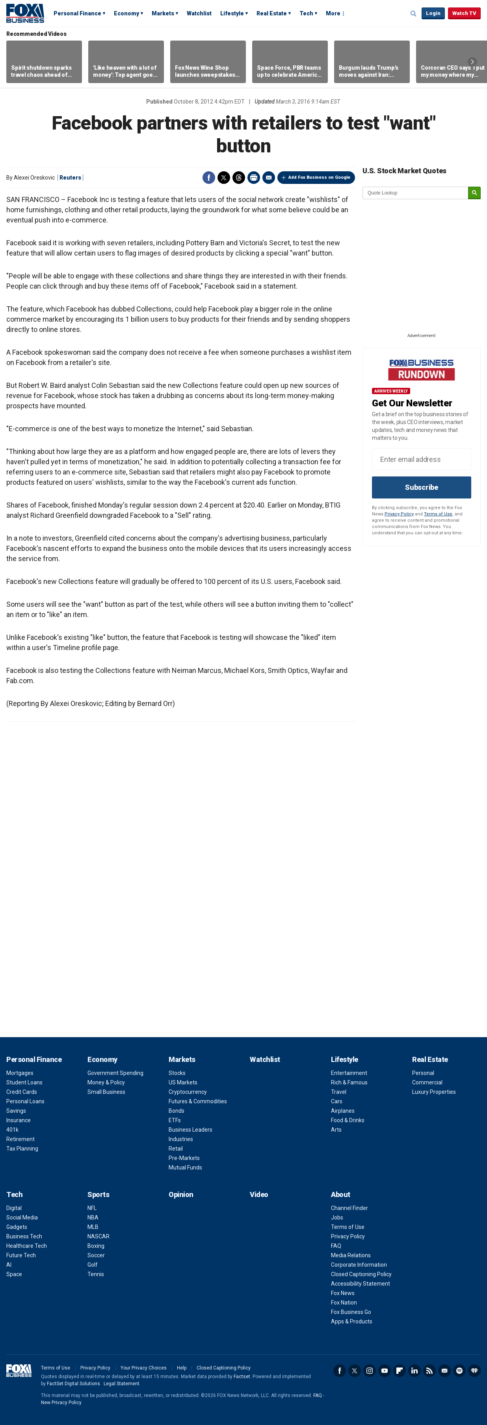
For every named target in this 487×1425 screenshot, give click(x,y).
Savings (16, 1111)
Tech (306, 13)
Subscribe (421, 487)
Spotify (459, 1370)
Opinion (181, 1194)
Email (268, 177)
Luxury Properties (434, 1092)
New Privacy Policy (61, 1402)
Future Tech (21, 1255)
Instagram (369, 1370)
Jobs (337, 1217)
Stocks (177, 1073)
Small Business (106, 1092)
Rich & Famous (349, 1082)
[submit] (474, 193)
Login (433, 13)
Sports (98, 1194)
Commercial (427, 1082)
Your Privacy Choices (144, 1368)
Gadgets (16, 1227)
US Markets (183, 1082)
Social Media (22, 1217)
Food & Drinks (347, 1120)
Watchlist (199, 13)
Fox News (343, 1293)
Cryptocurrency (188, 1092)
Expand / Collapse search (413, 13)
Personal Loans (25, 1101)
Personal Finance (77, 13)
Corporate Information (359, 1265)
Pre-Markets (184, 1158)
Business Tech (24, 1236)
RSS (429, 1370)
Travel (338, 1092)
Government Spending (115, 1073)
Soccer (96, 1255)
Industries (181, 1139)
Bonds (176, 1111)
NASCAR (98, 1236)
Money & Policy (106, 1082)
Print (253, 177)
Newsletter (444, 1370)
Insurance (18, 1120)
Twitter (223, 177)
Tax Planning (22, 1148)
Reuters (70, 177)
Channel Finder (349, 1208)
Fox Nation (344, 1302)
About (340, 1194)
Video (259, 1194)
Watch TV (464, 13)
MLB (93, 1227)
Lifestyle (232, 13)
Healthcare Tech (26, 1246)
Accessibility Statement (360, 1283)
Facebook (209, 177)
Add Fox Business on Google (319, 177)
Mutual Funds (185, 1167)
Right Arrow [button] (472, 62)
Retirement (20, 1139)
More (333, 13)
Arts (336, 1130)
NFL (92, 1208)
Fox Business (25, 13)
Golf (92, 1265)
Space (14, 1274)
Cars (336, 1101)
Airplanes (343, 1111)
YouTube (384, 1370)
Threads (238, 177)
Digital (14, 1208)
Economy (126, 13)
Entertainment (349, 1073)
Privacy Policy (399, 514)
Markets (163, 13)
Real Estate (272, 13)
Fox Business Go (351, 1312)
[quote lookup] (415, 193)
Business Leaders (190, 1130)
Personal (423, 1073)
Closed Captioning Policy (361, 1274)
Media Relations (351, 1255)
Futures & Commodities (198, 1101)
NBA (93, 1217)
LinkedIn (414, 1370)
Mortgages (19, 1073)
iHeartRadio (474, 1370)
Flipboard (399, 1370)
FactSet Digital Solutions (73, 1383)
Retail (176, 1148)
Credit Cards (21, 1092)
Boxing (95, 1246)
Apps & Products (351, 1321)
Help (181, 1368)
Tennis (95, 1274)
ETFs (175, 1120)
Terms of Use (438, 514)
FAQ (336, 1246)
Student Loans (24, 1082)
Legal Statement (121, 1383)
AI (8, 1265)
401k (12, 1130)
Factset (242, 1376)
